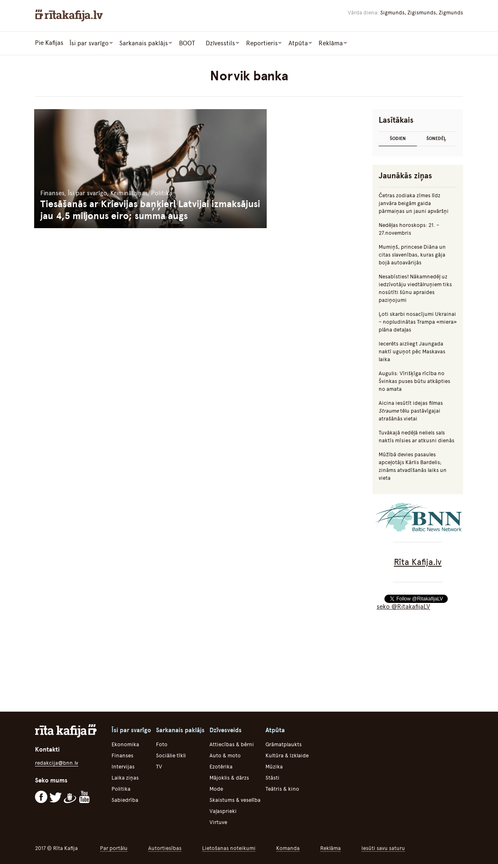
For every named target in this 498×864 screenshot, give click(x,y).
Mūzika (274, 766)
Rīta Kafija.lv (418, 561)
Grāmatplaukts (283, 744)
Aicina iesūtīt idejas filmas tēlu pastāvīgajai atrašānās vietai (411, 410)
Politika (121, 788)
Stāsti (272, 777)
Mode (216, 788)
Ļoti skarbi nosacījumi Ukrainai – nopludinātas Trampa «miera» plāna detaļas (418, 321)
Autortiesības (165, 848)
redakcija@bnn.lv (56, 762)
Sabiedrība (125, 799)
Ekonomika (125, 744)
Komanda (288, 848)
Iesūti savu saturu (383, 848)
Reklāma (330, 848)
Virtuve (218, 822)
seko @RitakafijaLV (403, 606)
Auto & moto (225, 755)
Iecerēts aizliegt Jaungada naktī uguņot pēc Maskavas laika (412, 351)
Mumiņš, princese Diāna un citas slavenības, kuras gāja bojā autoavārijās (412, 254)
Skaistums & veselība (235, 799)
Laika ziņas (125, 777)
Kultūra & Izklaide (287, 755)
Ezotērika (221, 766)
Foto (162, 744)
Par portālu (114, 848)
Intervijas (123, 766)
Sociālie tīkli (171, 755)
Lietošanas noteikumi (229, 848)
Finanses (122, 755)
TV (159, 766)
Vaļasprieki (223, 811)
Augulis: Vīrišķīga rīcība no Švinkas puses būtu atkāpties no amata (414, 381)
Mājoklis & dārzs (229, 777)
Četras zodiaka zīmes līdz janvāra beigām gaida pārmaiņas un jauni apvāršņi (414, 203)
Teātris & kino (282, 788)
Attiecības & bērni (231, 744)
